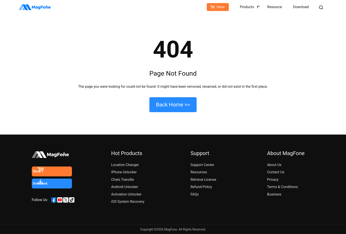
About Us (274, 165)
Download (301, 7)
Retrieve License (203, 179)
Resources (198, 172)
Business (274, 194)
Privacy (272, 179)
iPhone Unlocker (124, 172)
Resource (274, 7)
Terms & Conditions (282, 187)
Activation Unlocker (126, 194)
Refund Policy (201, 187)
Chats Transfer (122, 179)
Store (220, 7)
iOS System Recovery (127, 201)
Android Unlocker (124, 187)
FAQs (194, 194)
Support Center (202, 165)
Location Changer (125, 165)
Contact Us (275, 172)
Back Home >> (173, 105)
